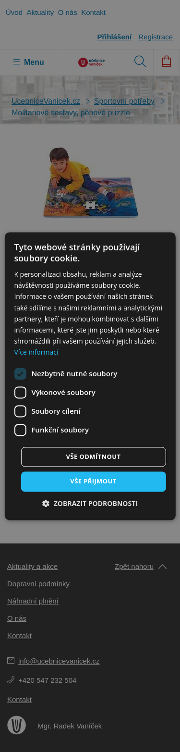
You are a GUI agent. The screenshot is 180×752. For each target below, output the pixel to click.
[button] (90, 503)
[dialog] (90, 376)
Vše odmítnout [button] (93, 456)
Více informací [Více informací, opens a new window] (36, 352)
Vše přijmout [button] (93, 481)
